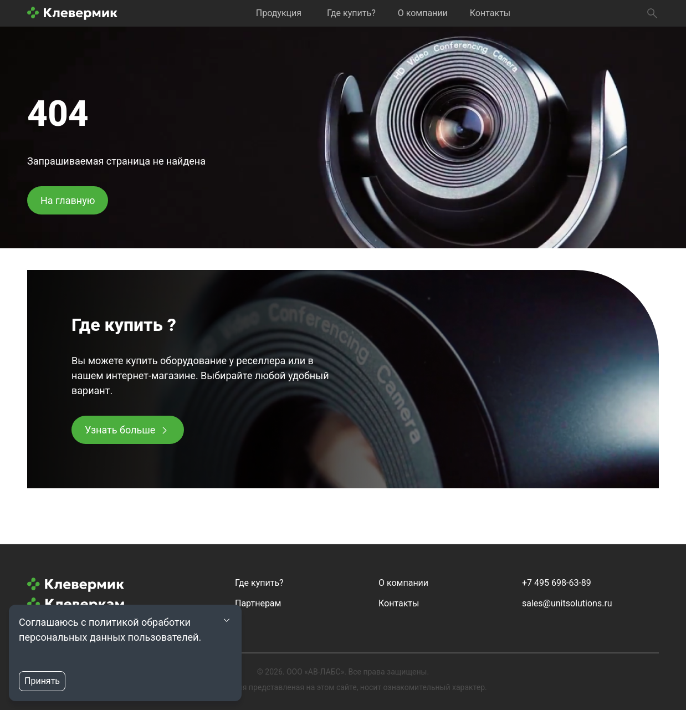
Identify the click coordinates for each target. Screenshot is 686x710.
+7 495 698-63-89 (556, 583)
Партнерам (258, 603)
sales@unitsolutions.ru (567, 603)
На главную (67, 200)
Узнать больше (120, 430)
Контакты (490, 13)
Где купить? (351, 13)
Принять (42, 681)
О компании (423, 13)
